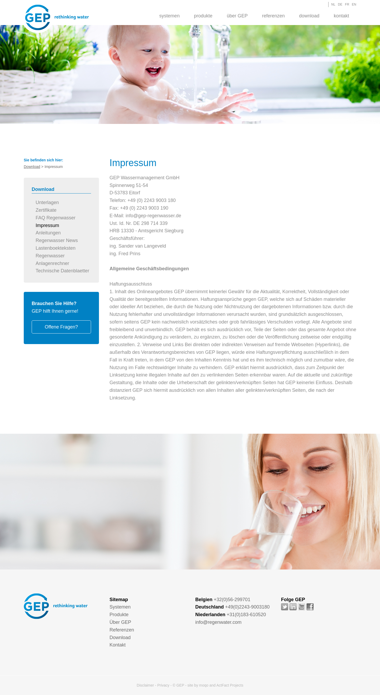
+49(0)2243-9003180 (247, 607)
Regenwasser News (57, 240)
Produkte (203, 15)
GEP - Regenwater (57, 17)
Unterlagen (47, 202)
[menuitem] (169, 15)
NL (333, 4)
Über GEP (237, 15)
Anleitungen (48, 232)
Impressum (47, 225)
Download (309, 15)
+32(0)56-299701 (232, 599)
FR (347, 4)
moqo (203, 685)
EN (354, 4)
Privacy (163, 685)
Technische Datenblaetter (62, 270)
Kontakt (341, 15)
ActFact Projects (229, 685)
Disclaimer (145, 685)
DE (340, 4)
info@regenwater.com (218, 622)
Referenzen (273, 15)
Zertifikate (46, 210)
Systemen (169, 15)
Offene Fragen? (61, 327)
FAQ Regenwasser (55, 217)
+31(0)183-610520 (246, 614)
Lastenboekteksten (55, 248)
